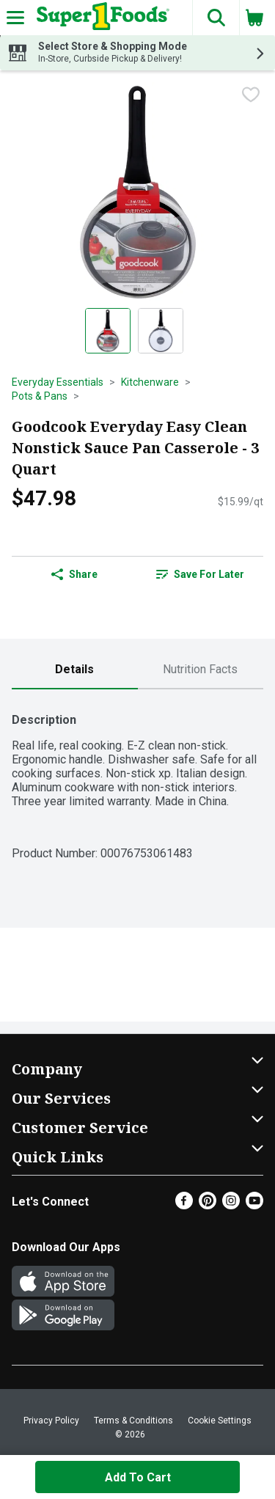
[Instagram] (231, 1205)
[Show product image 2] (160, 330)
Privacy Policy (51, 1420)
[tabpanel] (137, 779)
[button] (215, 17)
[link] (201, 574)
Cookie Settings (220, 1420)
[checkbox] (251, 94)
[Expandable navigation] (15, 17)
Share (74, 574)
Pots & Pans (39, 396)
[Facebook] (184, 1205)
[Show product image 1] (108, 330)
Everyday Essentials (57, 382)
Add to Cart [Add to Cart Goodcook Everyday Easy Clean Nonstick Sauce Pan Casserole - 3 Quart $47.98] (138, 1477)
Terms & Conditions (133, 1420)
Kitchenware (150, 382)
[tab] (75, 669)
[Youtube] (254, 1205)
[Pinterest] (207, 1205)
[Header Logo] (100, 17)
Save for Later (200, 574)
